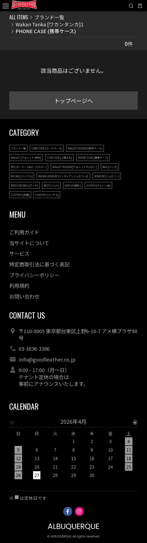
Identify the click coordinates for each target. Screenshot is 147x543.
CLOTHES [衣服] (20, 195)
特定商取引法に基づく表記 (39, 264)
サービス (19, 253)
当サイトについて (29, 243)
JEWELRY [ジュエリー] (106, 176)
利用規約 (19, 285)
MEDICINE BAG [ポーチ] (24, 185)
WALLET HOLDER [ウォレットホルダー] (74, 167)
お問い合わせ (24, 296)
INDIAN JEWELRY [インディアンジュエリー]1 (63, 176)
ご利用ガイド (24, 232)
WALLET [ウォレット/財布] (26, 157)
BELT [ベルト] (51, 185)
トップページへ (73, 100)
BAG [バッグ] (109, 167)
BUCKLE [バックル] (22, 176)
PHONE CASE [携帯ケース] (93, 157)
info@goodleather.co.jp (47, 359)
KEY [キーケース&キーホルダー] (29, 167)
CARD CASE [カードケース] (46, 148)
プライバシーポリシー (34, 275)
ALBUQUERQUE (73, 526)
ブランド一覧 (49, 17)
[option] (73, 450)
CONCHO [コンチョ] (47, 195)
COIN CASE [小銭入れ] (59, 157)
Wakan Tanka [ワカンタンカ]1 (50, 24)
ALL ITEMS (18, 17)
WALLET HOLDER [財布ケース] (85, 148)
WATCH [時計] (73, 185)
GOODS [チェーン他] (98, 185)
